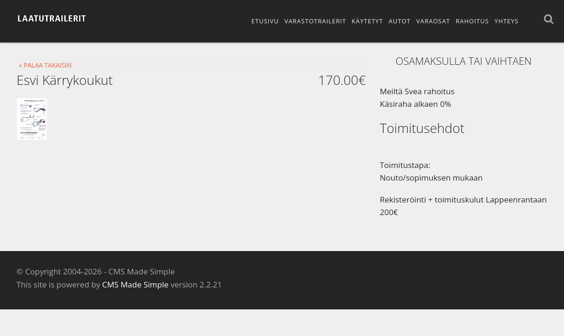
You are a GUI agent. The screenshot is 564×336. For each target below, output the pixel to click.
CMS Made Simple (135, 284)
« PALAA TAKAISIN (45, 65)
